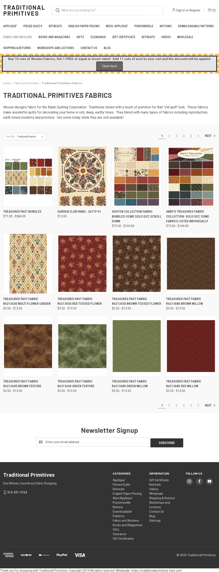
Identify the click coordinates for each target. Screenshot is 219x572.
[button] (109, 66)
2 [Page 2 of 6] (169, 136)
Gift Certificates (123, 537)
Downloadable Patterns (196, 26)
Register (195, 10)
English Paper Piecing (83, 26)
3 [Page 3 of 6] (176, 136)
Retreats (55, 26)
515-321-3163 (17, 491)
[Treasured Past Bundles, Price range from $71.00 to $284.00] (28, 176)
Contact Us (89, 48)
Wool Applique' (117, 26)
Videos (166, 37)
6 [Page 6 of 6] (198, 136)
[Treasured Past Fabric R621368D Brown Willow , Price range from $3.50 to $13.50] (191, 263)
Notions (166, 26)
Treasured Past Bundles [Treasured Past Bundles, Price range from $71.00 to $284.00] (22, 212)
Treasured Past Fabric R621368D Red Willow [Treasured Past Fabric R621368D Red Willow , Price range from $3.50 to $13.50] (183, 383)
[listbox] (31, 136)
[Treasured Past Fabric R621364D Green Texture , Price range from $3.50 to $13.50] (82, 346)
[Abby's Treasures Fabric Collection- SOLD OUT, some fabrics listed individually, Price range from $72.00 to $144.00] (191, 176)
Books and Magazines (54, 37)
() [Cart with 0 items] (212, 10)
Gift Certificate (123, 37)
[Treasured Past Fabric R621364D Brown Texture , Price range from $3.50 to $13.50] (28, 346)
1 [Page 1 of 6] (162, 136)
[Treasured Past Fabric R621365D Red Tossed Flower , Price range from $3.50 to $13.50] (82, 263)
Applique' (10, 26)
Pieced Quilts (32, 26)
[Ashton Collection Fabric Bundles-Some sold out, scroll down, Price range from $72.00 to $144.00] (137, 176)
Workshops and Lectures (55, 48)
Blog (107, 48)
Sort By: (10, 136)
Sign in (180, 10)
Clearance (98, 37)
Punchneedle (143, 26)
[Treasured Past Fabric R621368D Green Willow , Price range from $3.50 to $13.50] (137, 346)
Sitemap (155, 519)
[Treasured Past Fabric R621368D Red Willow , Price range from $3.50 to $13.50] (191, 346)
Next (210, 136)
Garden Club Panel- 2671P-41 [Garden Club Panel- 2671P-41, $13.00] (79, 212)
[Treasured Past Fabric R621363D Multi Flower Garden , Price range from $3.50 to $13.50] (28, 263)
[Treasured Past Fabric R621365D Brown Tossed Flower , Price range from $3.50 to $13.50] (137, 263)
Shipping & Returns (17, 48)
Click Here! (109, 66)
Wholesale (185, 37)
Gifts (80, 37)
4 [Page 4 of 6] (184, 136)
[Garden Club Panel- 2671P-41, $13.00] (82, 176)
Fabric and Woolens (17, 37)
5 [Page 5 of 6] (191, 136)
